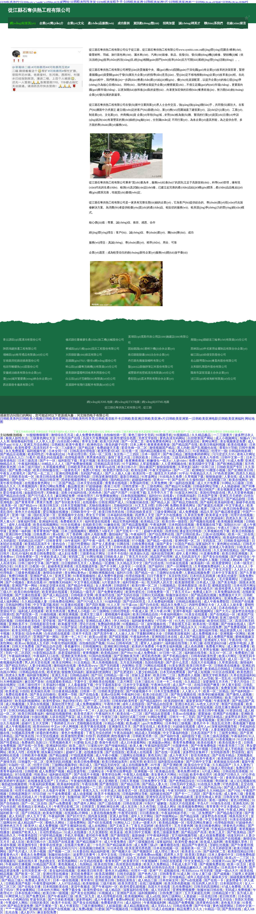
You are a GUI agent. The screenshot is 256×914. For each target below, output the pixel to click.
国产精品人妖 (161, 502)
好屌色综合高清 (163, 867)
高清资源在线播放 (129, 864)
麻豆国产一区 (193, 787)
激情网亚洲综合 (196, 800)
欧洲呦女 (198, 470)
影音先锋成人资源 (208, 797)
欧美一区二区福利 (34, 697)
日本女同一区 (58, 451)
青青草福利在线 (11, 771)
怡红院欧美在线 (82, 877)
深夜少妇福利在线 (74, 492)
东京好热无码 (178, 576)
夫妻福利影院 (125, 649)
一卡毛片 (98, 845)
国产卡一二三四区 (188, 793)
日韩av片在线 (161, 457)
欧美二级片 (77, 745)
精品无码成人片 (26, 797)
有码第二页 (76, 556)
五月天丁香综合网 (87, 858)
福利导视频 (38, 768)
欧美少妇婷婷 (191, 688)
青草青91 (87, 880)
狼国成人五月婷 (38, 643)
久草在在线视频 (38, 704)
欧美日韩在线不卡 (14, 588)
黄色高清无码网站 (173, 438)
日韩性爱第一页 (133, 486)
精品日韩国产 (34, 858)
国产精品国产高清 (194, 832)
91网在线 (123, 544)
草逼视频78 (153, 499)
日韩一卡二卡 (10, 518)
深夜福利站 (164, 842)
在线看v (169, 496)
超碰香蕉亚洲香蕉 (61, 566)
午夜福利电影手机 (174, 813)
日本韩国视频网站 (134, 496)
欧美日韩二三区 (164, 675)
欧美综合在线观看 (111, 460)
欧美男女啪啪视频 (138, 829)
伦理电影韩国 (224, 822)
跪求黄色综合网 (207, 902)
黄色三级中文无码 (141, 435)
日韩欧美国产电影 (18, 883)
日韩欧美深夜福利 (177, 633)
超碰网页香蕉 (148, 688)
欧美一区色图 (184, 720)
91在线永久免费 (171, 476)
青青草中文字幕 (59, 499)
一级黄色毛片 (71, 470)
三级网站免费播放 (28, 688)
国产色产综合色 (57, 649)
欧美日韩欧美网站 (87, 518)
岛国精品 (86, 864)
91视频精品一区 (133, 624)
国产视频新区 (143, 851)
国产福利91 (156, 566)
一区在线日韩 (208, 896)
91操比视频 (40, 717)
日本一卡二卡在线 (169, 681)
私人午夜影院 (70, 906)
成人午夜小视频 (107, 755)
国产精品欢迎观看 (158, 713)
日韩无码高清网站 (207, 886)
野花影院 (238, 752)
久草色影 (184, 467)
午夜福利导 (138, 534)
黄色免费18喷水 (188, 771)
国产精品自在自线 (13, 496)
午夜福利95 (239, 736)
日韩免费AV (42, 534)
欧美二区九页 (85, 896)
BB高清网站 (48, 809)
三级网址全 (96, 771)
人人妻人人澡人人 (235, 566)
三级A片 (215, 508)
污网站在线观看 (155, 665)
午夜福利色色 (140, 636)
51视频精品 (168, 585)
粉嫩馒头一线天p (159, 460)
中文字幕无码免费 (100, 649)
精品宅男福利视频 (126, 521)
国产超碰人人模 (52, 749)
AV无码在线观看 (91, 861)
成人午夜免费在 (115, 842)
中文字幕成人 (235, 505)
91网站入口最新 (233, 483)
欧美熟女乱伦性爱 (92, 678)
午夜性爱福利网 (44, 883)
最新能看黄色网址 (209, 598)
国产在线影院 (115, 752)
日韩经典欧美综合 (28, 620)
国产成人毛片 (10, 877)
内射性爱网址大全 (202, 604)
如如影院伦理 (34, 492)
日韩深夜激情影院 (105, 476)
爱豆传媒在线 (13, 492)
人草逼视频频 (150, 464)
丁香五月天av (181, 592)
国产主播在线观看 (28, 595)
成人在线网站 (98, 826)
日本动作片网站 (49, 890)
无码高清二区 (213, 540)
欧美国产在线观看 (46, 800)
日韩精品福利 (80, 675)
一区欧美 (140, 566)
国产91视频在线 (117, 909)
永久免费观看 (15, 451)
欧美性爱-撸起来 (187, 842)
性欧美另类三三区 (232, 745)
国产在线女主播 (29, 886)
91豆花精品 (82, 662)
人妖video (180, 460)
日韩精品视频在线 (189, 601)
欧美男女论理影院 (211, 858)
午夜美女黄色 (110, 838)
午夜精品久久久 (201, 473)
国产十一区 (48, 460)
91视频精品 (181, 435)
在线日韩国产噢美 (207, 685)
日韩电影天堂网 (82, 595)
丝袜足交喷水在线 (53, 585)
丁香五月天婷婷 (33, 649)
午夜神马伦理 (161, 685)
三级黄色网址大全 (43, 438)
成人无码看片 (19, 768)
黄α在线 (58, 534)
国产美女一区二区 (22, 489)
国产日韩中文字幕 (199, 761)
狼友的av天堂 (216, 460)
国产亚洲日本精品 (210, 717)
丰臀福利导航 (140, 483)
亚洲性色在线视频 (56, 720)
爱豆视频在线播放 (56, 512)
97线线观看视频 (82, 755)
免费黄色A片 (129, 489)
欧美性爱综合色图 (123, 438)
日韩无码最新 (127, 874)
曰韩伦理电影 (121, 611)
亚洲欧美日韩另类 (90, 870)
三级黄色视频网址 (31, 608)
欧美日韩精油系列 (115, 761)
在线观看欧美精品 (59, 681)
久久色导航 (148, 806)
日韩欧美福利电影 (237, 540)
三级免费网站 (77, 822)
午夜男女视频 (195, 899)
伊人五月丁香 (37, 816)
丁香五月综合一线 (76, 659)
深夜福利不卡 (205, 544)
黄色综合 (59, 544)
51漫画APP (95, 745)
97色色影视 (230, 784)
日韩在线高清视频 (235, 771)
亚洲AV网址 (123, 729)
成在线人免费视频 (25, 838)
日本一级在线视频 (66, 880)
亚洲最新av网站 (159, 742)
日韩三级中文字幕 (31, 563)
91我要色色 (180, 745)
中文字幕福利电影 (176, 733)
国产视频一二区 (60, 851)
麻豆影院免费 (47, 912)
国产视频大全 (122, 851)
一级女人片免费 (156, 777)
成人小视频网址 (227, 438)
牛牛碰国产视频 (160, 720)
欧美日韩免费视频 (87, 761)
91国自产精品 (184, 544)
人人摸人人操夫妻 (230, 604)
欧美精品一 (91, 617)
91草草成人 (109, 790)
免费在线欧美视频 (18, 777)
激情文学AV (58, 569)
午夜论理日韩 (78, 454)
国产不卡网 (108, 566)
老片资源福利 (214, 518)
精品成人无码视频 (148, 733)
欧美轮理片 (164, 826)
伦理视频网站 (243, 678)
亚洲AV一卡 (161, 480)
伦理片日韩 (41, 765)
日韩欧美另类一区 (145, 736)
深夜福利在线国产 (31, 560)
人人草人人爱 (46, 441)
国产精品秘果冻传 (119, 845)
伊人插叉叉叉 (102, 547)
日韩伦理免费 (170, 838)
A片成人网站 (211, 771)
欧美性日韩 (56, 729)
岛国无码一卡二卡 (82, 710)
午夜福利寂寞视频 (42, 784)
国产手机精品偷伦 (176, 656)
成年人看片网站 (187, 553)
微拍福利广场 (119, 534)
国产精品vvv (29, 505)
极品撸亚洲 (76, 486)
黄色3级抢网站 (223, 906)
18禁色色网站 (117, 550)
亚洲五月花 (60, 675)
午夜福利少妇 (131, 694)
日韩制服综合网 (143, 800)
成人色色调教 (194, 646)
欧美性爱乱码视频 (185, 649)
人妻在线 (231, 476)
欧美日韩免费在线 (236, 508)
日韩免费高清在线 (199, 550)
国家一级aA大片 (227, 870)
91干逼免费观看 (60, 793)
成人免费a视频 (83, 909)
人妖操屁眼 (114, 906)
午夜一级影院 (107, 739)
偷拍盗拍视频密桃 (59, 713)
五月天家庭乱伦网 (197, 893)
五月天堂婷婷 (163, 579)
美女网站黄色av (75, 572)
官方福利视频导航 (185, 835)
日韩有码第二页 (127, 643)
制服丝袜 (74, 797)
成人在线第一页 (88, 717)
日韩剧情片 (122, 585)
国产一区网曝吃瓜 (180, 566)
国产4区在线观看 (100, 822)
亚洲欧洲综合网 (108, 806)
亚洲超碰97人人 (26, 809)
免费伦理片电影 (60, 697)
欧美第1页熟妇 (196, 854)
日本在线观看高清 (161, 528)
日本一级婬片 (151, 454)
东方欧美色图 (93, 598)
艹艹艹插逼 (13, 909)
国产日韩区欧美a (188, 534)
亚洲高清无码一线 (56, 877)
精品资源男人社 (231, 630)
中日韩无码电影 (36, 537)
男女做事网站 (26, 890)
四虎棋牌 (103, 736)
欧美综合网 (139, 470)
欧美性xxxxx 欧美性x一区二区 (140, 739)
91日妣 (183, 774)
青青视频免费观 (140, 550)
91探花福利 (197, 790)
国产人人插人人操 (118, 473)
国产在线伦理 (103, 729)
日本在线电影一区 (232, 608)
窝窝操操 (205, 713)
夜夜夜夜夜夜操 (159, 444)
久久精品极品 (202, 435)
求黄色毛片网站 (234, 826)
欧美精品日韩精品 (218, 669)
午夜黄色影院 (28, 835)
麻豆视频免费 (163, 550)
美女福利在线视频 (62, 870)
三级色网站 (155, 486)
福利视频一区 (165, 518)
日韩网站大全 (33, 739)
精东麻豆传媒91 (189, 617)
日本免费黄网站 (77, 749)
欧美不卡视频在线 (107, 793)
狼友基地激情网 (44, 640)
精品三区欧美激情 (129, 537)
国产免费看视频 (235, 627)
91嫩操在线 (112, 524)
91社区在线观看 (224, 672)
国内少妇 (7, 566)
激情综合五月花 (62, 435)
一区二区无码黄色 (97, 640)
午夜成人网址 (236, 809)
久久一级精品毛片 (87, 697)
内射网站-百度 (132, 665)
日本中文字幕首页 (225, 572)
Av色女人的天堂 (208, 704)
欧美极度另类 (68, 624)
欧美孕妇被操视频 (211, 694)
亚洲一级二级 (22, 515)
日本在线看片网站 (28, 893)
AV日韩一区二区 (171, 653)
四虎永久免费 (15, 675)
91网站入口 (122, 822)
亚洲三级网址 (50, 617)
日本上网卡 (138, 444)
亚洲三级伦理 (230, 617)
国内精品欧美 (184, 797)
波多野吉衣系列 (236, 717)
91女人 (17, 444)
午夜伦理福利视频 (64, 643)
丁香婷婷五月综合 (220, 899)
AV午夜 (155, 765)
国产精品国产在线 (185, 444)
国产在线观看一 (93, 797)
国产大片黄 (20, 758)
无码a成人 (210, 579)
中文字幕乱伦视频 (87, 582)
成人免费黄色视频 (89, 435)
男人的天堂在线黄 (38, 662)
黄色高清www (88, 665)
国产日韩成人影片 (181, 588)
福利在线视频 (135, 797)
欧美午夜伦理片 (201, 774)
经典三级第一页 (41, 848)
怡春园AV (78, 649)
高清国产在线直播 (61, 842)
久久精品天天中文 (130, 563)
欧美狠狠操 (91, 883)
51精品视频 (199, 547)
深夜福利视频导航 (224, 726)
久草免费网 (159, 483)
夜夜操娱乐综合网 (227, 761)
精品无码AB (101, 809)
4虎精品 (243, 720)
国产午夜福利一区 (105, 886)
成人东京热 (129, 806)
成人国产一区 (182, 685)
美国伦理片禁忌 (63, 704)
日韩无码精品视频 (22, 710)
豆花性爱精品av (51, 832)
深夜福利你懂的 (127, 768)
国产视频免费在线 (212, 864)
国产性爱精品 (10, 742)
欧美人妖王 (117, 710)
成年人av (203, 726)
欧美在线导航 (104, 864)
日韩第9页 (7, 614)
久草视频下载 (194, 476)
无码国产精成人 (92, 473)
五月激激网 (67, 809)
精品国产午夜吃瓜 (195, 845)
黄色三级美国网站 (115, 697)
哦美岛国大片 (239, 816)
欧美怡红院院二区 (220, 620)
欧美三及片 (217, 832)
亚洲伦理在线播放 (56, 874)
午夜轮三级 (110, 717)
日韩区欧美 (140, 457)
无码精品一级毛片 (83, 592)
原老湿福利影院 (69, 653)
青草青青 (212, 806)
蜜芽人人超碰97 (152, 643)
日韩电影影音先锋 (43, 624)
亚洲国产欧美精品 (95, 819)
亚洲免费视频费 (184, 890)
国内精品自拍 (120, 480)
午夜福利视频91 (172, 614)
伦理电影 (7, 572)
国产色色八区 (148, 874)
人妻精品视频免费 (197, 572)
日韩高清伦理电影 (83, 451)
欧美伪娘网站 (68, 861)
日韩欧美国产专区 (230, 467)
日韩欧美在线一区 (22, 476)
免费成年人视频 (189, 675)
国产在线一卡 (214, 880)
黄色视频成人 (68, 864)
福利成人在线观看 (42, 588)
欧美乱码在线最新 (50, 457)
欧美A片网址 (228, 656)
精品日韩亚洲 (50, 480)
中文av (56, 726)
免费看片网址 (216, 646)
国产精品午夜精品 (81, 585)
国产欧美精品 (237, 832)
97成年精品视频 (51, 835)
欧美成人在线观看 (140, 752)
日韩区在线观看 (171, 861)
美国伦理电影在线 (213, 492)
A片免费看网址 (211, 537)
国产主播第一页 (46, 906)
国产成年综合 (240, 556)
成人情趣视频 (15, 704)
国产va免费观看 (60, 803)
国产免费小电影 (20, 470)
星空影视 (49, 620)
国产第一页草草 (84, 739)
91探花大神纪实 (186, 492)
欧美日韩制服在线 (46, 470)
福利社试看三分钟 (133, 717)
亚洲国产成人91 (41, 576)
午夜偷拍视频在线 (84, 781)
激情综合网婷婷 (63, 787)
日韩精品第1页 (243, 669)
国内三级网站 (172, 896)
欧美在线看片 (207, 742)
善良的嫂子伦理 (116, 444)
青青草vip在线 (105, 467)
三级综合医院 (65, 630)
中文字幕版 (114, 797)
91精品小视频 (115, 723)
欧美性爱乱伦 (136, 592)
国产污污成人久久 (41, 496)
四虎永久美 (234, 518)
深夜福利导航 (27, 521)
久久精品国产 (222, 765)
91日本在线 (245, 739)
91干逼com (130, 604)
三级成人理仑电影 (84, 560)
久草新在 (18, 633)
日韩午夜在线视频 (127, 547)
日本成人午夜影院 (81, 569)
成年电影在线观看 (99, 508)
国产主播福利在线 (73, 826)
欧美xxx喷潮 (98, 636)
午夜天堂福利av (160, 470)
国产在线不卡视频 (87, 774)
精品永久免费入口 (174, 604)
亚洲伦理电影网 (67, 473)
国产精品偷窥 (59, 755)
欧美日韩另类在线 (112, 512)
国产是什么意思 (177, 662)
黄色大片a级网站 (117, 870)
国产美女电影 (228, 582)
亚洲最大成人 (186, 608)
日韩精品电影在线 (32, 672)
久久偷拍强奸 (196, 480)
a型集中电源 (237, 643)
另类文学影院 (148, 438)
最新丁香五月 (74, 489)
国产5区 (96, 675)
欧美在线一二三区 (130, 713)
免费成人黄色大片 (38, 880)
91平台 (183, 473)
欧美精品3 (25, 806)
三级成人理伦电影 (221, 768)
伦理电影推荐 (75, 457)
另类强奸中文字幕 (196, 729)
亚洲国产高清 (127, 893)
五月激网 (74, 790)
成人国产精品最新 (193, 636)
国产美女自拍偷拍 (43, 694)
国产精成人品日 (123, 809)
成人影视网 (20, 598)
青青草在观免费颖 (239, 777)
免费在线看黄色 (17, 694)
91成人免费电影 (145, 653)
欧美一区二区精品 (216, 691)
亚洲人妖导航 (119, 816)
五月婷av (62, 781)
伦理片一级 (219, 451)
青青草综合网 (112, 774)
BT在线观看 (24, 774)
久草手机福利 (114, 598)
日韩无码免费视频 (119, 588)
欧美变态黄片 (84, 713)
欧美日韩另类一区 (199, 665)
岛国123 (42, 742)
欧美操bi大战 (140, 553)
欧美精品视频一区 (172, 822)
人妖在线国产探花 (62, 717)
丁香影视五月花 (180, 624)
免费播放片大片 (230, 595)
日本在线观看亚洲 (149, 899)
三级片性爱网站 (79, 544)
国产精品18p (213, 787)
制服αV (245, 438)
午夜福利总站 (56, 454)
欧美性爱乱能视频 (133, 886)
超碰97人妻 (74, 752)
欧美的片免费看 (143, 646)
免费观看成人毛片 (77, 547)
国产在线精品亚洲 (176, 707)
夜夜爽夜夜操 (135, 460)
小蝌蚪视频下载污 (18, 640)
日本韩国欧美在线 (56, 886)
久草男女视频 (210, 649)
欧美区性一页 (143, 473)
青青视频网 (91, 653)
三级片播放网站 (92, 906)
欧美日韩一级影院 (175, 521)
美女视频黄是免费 (233, 441)
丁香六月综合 (240, 681)
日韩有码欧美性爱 (204, 656)
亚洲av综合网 (110, 694)
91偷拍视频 (48, 614)
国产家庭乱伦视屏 (211, 505)
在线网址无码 (10, 697)
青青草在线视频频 (145, 787)
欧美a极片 (133, 723)
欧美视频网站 (135, 896)
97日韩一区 (164, 620)
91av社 (179, 550)
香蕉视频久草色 (236, 842)
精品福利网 (38, 758)
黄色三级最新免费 (166, 832)
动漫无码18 (235, 835)
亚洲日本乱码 (185, 704)
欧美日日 (150, 761)
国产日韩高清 (31, 813)
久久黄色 (218, 809)
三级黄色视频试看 (28, 572)
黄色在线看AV (37, 582)
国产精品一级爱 (11, 537)
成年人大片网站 (142, 816)
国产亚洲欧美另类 (127, 656)
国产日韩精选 (150, 489)
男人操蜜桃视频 (118, 540)
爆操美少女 (220, 877)
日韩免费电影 (143, 729)
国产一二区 (182, 470)
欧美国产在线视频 (57, 909)
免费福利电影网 (109, 624)
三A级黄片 (69, 447)
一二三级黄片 (223, 435)
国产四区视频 (96, 604)
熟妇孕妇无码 (73, 701)
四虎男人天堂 (145, 515)
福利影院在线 (22, 499)
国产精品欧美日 (212, 499)
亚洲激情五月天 (120, 726)
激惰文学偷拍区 (17, 848)
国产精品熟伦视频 (204, 595)
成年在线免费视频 (84, 777)
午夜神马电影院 (121, 819)
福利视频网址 (204, 611)
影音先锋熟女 (201, 755)
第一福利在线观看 (182, 483)
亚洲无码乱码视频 (59, 761)
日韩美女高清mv (114, 518)
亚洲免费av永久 (235, 598)
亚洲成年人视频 (207, 560)
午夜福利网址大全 (53, 797)
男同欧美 (222, 781)
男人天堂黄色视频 (241, 492)
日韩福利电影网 (240, 451)
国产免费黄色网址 (111, 592)
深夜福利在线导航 (136, 890)
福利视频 (38, 777)
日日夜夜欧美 (150, 813)
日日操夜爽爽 (135, 617)
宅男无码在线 (158, 560)
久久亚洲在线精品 (226, 550)
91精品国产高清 (44, 864)
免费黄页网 (229, 688)
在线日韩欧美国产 (70, 588)
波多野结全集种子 (196, 752)
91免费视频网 (93, 800)
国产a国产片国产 (116, 492)
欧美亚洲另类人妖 (141, 710)
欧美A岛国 (172, 659)
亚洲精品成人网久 (99, 620)
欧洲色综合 (95, 444)
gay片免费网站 (153, 723)
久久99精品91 (216, 790)
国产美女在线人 (144, 726)
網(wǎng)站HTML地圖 (155, 401)
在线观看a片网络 (76, 813)
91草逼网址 (149, 476)
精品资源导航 (77, 771)
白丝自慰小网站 (68, 441)
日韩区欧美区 (40, 902)
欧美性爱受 (23, 447)
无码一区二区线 (100, 454)
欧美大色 (204, 569)
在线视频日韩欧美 (92, 848)
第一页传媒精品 (174, 877)
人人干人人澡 (207, 608)
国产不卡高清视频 (169, 800)
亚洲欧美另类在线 (74, 656)
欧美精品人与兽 (192, 819)
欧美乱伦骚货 (228, 576)
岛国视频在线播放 (87, 608)
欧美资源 (53, 672)
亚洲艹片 (155, 870)
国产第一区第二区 (168, 749)
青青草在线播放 (20, 800)
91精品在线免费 (211, 627)
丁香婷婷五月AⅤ (63, 723)
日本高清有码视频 (193, 768)
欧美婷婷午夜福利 (13, 781)
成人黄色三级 (234, 793)
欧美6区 (119, 877)
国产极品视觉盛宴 (228, 512)
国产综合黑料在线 (162, 534)
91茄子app (154, 617)
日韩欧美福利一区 (34, 518)
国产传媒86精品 (116, 745)
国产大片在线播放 (169, 515)
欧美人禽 (136, 745)
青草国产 (169, 617)
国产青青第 (210, 617)
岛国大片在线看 (159, 886)
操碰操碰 (22, 787)
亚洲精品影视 (103, 867)
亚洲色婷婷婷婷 (145, 640)
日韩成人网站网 (231, 560)
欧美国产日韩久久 (227, 774)
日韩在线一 (127, 854)
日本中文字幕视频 (136, 685)
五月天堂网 (40, 723)
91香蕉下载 (66, 669)
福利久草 (43, 550)
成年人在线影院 (133, 704)
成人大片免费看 (208, 483)
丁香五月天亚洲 (112, 627)
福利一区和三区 (203, 467)
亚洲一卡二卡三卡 (74, 636)
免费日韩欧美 (19, 576)
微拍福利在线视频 (138, 579)
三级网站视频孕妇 (65, 765)
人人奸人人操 (244, 569)
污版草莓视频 (205, 720)
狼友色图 (77, 720)
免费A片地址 (92, 470)
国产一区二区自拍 (97, 701)
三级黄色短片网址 (93, 553)
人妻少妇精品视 (40, 665)
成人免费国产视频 (220, 636)
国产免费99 (57, 537)
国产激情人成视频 (239, 694)
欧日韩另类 (228, 896)
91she (110, 643)
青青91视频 (20, 579)
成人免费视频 (189, 512)
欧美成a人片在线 (99, 707)
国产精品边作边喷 (49, 646)
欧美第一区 (9, 505)
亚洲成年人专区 (215, 640)
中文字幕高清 (134, 499)
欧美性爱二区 (89, 838)
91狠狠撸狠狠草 (38, 435)
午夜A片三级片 (229, 528)
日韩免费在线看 (143, 544)
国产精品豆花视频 (13, 454)
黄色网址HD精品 (229, 544)
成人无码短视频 (20, 729)
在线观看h (90, 502)
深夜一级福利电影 (136, 608)
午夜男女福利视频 (169, 646)
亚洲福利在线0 (57, 745)
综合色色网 (34, 633)
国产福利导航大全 (107, 669)
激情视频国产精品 (162, 447)
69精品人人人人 (53, 464)
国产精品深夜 (190, 816)
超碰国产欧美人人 (25, 832)
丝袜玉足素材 (142, 675)
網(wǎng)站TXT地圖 (127, 401)
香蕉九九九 (91, 790)
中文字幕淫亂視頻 (46, 604)
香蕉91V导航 (228, 447)
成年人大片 (84, 669)
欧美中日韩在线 (162, 608)
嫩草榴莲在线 (170, 845)
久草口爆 (196, 643)
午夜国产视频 (204, 838)
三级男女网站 (229, 733)
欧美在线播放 (238, 444)
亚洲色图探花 (188, 585)
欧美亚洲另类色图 (138, 848)
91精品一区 (213, 909)
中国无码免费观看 (185, 537)
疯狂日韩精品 (136, 560)
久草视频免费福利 (207, 566)
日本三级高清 (28, 460)
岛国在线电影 (155, 662)
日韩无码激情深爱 (117, 787)
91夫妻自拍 (81, 851)
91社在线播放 (71, 524)
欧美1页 (205, 585)
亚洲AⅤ (16, 739)
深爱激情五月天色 (216, 681)
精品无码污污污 (66, 848)
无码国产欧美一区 (211, 777)
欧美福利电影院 (68, 784)
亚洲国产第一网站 (25, 585)
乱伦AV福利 (20, 553)
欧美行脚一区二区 (145, 585)
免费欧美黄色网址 (183, 505)
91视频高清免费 (23, 733)
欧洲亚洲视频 (69, 614)
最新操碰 (138, 835)
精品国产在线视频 (228, 838)
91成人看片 (142, 588)
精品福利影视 (100, 851)
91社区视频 (113, 499)
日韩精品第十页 (223, 893)
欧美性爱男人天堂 (228, 588)
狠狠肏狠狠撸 (108, 758)
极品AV (187, 838)
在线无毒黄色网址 (112, 560)
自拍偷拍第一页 (115, 435)
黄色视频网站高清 (213, 659)
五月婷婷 (39, 729)
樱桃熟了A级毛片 (102, 531)
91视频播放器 (174, 899)
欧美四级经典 (174, 701)
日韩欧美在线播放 (227, 665)
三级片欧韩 (108, 883)
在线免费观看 (173, 499)
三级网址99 (8, 822)
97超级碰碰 (94, 486)
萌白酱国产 (147, 467)
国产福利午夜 (170, 736)
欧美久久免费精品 (157, 864)
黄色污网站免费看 (53, 486)
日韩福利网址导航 (206, 486)
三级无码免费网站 (185, 457)
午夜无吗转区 (178, 790)
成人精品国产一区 (30, 822)
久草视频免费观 (54, 467)
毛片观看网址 (229, 579)
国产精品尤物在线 (185, 502)
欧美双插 (84, 809)
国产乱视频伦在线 (204, 447)
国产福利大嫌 (163, 598)
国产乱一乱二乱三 (41, 473)
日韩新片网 (134, 877)
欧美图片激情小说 (116, 470)
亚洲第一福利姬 (20, 531)
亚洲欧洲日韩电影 (117, 646)
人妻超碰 (190, 896)
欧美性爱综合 (94, 890)
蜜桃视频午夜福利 (118, 614)
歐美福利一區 (201, 563)
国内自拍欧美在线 (153, 758)
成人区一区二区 (239, 659)
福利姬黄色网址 (143, 620)
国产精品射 (86, 447)
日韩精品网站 (99, 480)
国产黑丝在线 (232, 909)
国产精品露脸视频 (135, 524)
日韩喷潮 (31, 771)
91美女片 (21, 566)
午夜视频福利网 (155, 902)
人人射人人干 (192, 691)
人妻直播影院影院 (224, 729)
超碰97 (26, 723)
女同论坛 (159, 588)
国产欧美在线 (25, 736)
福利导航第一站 (134, 582)
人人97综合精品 (112, 617)
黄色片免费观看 (72, 733)
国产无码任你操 (128, 595)
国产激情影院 (109, 784)
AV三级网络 (100, 611)
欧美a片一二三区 (237, 858)
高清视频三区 (217, 480)
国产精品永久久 (186, 627)
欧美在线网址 (239, 480)
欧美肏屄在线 (105, 595)
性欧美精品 (188, 710)
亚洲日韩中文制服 (18, 534)
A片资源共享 (111, 582)
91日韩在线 (170, 768)
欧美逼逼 (61, 710)
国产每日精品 (173, 454)
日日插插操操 (196, 620)
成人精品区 (113, 890)
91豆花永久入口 (13, 457)
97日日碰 (40, 793)
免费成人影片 (203, 592)
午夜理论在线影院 (34, 569)
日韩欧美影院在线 (25, 617)
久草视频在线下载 (217, 531)
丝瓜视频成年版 (87, 566)
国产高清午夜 (104, 633)
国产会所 (178, 480)
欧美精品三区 (151, 521)
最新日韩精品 (130, 476)
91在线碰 (142, 649)
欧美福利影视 (224, 502)
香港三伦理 (112, 486)
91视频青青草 (141, 909)
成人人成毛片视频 (48, 659)
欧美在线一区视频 (206, 624)
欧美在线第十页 (230, 742)
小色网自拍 (20, 899)
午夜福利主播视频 (18, 864)
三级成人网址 (167, 806)
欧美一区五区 (237, 864)
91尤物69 (79, 499)
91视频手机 (164, 435)
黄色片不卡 (201, 723)
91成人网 (184, 874)
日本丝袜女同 (169, 880)
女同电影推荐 (220, 752)
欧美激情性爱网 (72, 736)
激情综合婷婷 (53, 572)
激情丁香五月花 (119, 457)
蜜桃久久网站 (55, 822)
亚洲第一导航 (68, 694)
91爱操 (100, 909)
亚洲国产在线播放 (226, 713)
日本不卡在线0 (118, 553)
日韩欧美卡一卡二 (43, 598)
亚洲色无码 (241, 803)
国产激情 (53, 563)
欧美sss (20, 643)
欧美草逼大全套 (217, 515)
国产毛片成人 (19, 851)
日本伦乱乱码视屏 (203, 576)
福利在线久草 (28, 861)
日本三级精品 (31, 877)
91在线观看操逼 (102, 749)
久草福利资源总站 (187, 441)
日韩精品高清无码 (107, 464)
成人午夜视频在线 (18, 726)
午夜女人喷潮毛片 (13, 473)
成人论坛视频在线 (243, 781)
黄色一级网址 (219, 800)
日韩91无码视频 (153, 595)
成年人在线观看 (20, 524)
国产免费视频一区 (169, 678)
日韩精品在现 (100, 659)
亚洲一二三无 (76, 707)
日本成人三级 (206, 582)
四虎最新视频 (89, 627)
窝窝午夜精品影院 (59, 608)
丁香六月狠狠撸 (190, 697)
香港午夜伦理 (109, 742)
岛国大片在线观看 (182, 803)
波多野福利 (84, 899)
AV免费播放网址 (107, 496)
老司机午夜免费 (97, 835)
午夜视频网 (149, 861)
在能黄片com (221, 861)
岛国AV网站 (9, 672)
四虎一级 (22, 528)
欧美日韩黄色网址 (208, 826)
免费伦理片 (244, 768)
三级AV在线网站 (214, 534)
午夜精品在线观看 (224, 829)
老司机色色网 (151, 656)
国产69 (29, 819)
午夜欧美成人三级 (54, 556)
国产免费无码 (36, 896)
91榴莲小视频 (216, 470)
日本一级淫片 (244, 563)
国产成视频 (222, 874)
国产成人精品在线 (56, 595)
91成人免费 (235, 460)
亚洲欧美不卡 (19, 624)
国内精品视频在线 (153, 451)
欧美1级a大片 (186, 528)
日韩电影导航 (128, 630)
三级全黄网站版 (165, 512)
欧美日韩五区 (50, 505)
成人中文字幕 (120, 720)
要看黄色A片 (9, 854)
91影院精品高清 (44, 653)
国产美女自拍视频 (216, 556)
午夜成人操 (140, 611)
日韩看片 (18, 829)
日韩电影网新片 (20, 793)
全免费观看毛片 (175, 739)
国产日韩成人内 (69, 579)
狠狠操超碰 (214, 476)
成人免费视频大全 (205, 633)
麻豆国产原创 (35, 681)
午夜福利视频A (29, 464)
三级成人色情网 (174, 508)
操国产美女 (164, 544)
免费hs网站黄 (125, 899)
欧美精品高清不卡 (38, 544)
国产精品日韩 (131, 784)
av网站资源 (152, 877)
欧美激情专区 (28, 845)
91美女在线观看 (196, 614)
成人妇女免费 (68, 553)
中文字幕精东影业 (108, 685)
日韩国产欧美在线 (58, 739)
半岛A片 (203, 803)
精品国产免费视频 (181, 902)
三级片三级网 (146, 809)
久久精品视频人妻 (34, 601)
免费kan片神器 (170, 787)
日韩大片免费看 (23, 646)
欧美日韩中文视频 (138, 832)
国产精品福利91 (151, 701)
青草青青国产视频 (46, 531)
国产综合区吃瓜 (134, 601)
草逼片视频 (87, 460)
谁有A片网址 (246, 454)
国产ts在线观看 (192, 880)
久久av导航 (206, 678)
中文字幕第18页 (216, 819)
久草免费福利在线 (49, 489)
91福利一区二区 (20, 765)
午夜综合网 (90, 784)
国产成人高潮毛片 (237, 787)
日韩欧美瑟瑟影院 (111, 691)
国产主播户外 (167, 697)
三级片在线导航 (103, 688)
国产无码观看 (110, 665)
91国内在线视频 (100, 656)
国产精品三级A (12, 880)
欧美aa (154, 669)
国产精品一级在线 (160, 540)
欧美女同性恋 (22, 630)
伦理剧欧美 (211, 688)
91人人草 (114, 604)
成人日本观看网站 (133, 742)
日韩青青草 (54, 540)
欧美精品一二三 (47, 819)
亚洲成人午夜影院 (222, 547)
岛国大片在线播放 (204, 662)
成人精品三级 (148, 880)
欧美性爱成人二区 (26, 749)
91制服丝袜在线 (137, 502)
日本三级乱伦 (145, 681)
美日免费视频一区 (43, 579)
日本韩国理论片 (231, 883)
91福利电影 (113, 601)
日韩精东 (57, 444)
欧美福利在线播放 (236, 537)
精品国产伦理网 (161, 556)
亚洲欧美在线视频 (102, 681)
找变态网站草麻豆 (200, 822)
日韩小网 (162, 505)
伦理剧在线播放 (164, 829)
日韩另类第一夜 (60, 518)
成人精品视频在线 (136, 906)
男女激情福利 (70, 819)
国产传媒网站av (167, 816)
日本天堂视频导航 (74, 505)
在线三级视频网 (151, 883)
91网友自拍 (144, 749)
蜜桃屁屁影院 (222, 585)
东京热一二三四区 (127, 454)
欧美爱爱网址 (222, 563)
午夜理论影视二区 (67, 806)
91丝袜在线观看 (177, 563)
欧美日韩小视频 (58, 777)
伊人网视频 (70, 726)
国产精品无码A (16, 665)
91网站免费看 (158, 717)
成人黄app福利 (22, 659)
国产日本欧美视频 (61, 899)
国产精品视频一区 (138, 598)
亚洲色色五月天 (11, 826)
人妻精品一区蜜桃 (102, 563)
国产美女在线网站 (84, 893)
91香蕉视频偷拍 (84, 576)
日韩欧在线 (107, 777)
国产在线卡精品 (223, 755)
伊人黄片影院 (232, 685)
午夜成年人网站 (17, 902)
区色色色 (95, 492)
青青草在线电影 (116, 483)
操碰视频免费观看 (243, 877)
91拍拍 (24, 691)
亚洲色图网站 (163, 627)
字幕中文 (81, 681)
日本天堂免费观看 (167, 691)
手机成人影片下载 (185, 864)
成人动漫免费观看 (212, 835)
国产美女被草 (19, 508)
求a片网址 (192, 499)
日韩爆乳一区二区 (31, 761)
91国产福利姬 (43, 630)
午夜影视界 (222, 701)
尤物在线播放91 (100, 505)
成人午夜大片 (179, 755)
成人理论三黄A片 (167, 851)
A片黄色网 (143, 867)
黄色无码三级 (158, 755)
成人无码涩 (17, 816)
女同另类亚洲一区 (34, 870)
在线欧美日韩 (93, 524)
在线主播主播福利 (228, 707)
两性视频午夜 (121, 736)
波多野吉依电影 (243, 611)
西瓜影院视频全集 (153, 790)
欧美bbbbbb (41, 726)
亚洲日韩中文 (227, 720)
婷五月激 (39, 499)
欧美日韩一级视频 (56, 893)
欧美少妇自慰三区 (156, 694)
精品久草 (206, 512)
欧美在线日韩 (179, 547)
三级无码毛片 (22, 636)
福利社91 (155, 496)
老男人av (152, 838)
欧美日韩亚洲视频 (235, 553)
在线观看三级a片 (181, 560)
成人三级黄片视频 (196, 749)
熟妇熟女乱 (48, 861)
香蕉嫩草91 (72, 646)
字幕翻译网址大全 (149, 633)
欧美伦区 (82, 630)
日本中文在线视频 (65, 550)
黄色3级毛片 (204, 588)
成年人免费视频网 (49, 547)
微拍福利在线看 (65, 665)
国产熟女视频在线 (184, 694)
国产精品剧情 (236, 499)
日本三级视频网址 (74, 531)
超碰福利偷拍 (142, 480)
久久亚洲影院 (99, 832)
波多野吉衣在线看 (214, 816)
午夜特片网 (112, 704)
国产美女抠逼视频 (148, 707)
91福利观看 (194, 640)
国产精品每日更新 (230, 813)
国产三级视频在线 (142, 842)
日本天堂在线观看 (90, 483)
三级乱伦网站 (159, 569)
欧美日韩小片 (128, 467)
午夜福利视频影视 (183, 569)
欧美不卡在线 (62, 902)
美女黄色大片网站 (164, 774)
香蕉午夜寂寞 (137, 528)
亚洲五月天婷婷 (231, 496)
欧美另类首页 (128, 883)
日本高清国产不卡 (204, 733)
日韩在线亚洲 (133, 803)
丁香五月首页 (222, 569)
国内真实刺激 (98, 816)
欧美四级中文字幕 (202, 464)
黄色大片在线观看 (28, 512)
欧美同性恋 (36, 454)
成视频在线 (172, 870)
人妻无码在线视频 (143, 697)
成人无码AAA (161, 906)
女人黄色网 (103, 585)
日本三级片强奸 (29, 467)
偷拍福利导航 (86, 829)
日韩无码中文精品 (183, 784)
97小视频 (138, 540)
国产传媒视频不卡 (139, 691)
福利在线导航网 (162, 553)
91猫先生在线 (221, 803)
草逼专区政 (38, 899)
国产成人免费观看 (134, 569)
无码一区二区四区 (18, 653)
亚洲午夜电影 (183, 611)
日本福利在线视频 (120, 515)
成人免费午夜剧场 (111, 576)
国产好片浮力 (77, 816)
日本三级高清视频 (216, 736)
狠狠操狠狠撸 (167, 467)
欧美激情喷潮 (185, 582)
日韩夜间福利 (187, 496)
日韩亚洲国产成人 (111, 502)
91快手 (90, 736)
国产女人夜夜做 (103, 544)
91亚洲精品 (201, 451)
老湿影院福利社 (65, 838)
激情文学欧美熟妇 (215, 675)
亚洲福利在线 (49, 521)
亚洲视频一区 (144, 771)
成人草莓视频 (125, 749)
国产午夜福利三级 (61, 896)
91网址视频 (95, 556)
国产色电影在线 (63, 829)
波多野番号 (234, 880)
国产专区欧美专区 (68, 502)
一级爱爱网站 (127, 688)
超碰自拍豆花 (58, 758)
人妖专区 (125, 566)
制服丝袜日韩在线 (210, 890)
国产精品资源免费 (20, 906)
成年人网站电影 (103, 537)
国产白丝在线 (155, 563)
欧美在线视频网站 (46, 524)
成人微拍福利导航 (205, 630)
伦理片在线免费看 (28, 790)
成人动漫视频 (83, 793)
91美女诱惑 (177, 665)
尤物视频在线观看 (90, 723)
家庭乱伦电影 (123, 707)
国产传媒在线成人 (234, 624)
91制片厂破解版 (156, 803)
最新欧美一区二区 (194, 848)
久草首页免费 (194, 515)
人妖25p (102, 710)
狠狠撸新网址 (97, 528)
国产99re (127, 653)
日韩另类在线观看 (138, 627)
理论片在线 (87, 624)
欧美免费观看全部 (92, 550)
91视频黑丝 (140, 720)
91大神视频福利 (11, 681)
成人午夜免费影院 (217, 601)
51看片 (31, 457)
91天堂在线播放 (48, 736)
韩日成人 (86, 765)
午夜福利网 (158, 524)
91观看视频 (44, 710)
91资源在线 (234, 710)
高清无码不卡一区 (46, 447)
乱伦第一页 (130, 451)
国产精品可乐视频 (178, 486)
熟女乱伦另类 (221, 723)
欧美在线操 (103, 877)
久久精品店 (192, 681)
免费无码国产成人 (83, 758)
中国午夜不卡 (114, 579)
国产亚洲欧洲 (173, 765)
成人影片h (28, 912)
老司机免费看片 (82, 874)
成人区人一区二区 (117, 800)
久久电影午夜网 (54, 790)
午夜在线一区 (239, 640)
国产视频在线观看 (203, 521)
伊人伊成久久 (46, 669)
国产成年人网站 (85, 803)
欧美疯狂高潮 (41, 691)
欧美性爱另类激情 (154, 547)
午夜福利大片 (105, 713)
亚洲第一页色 (25, 547)
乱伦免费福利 (182, 886)
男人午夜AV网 (160, 611)
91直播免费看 (210, 553)
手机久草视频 (74, 835)
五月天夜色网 (184, 826)
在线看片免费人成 (77, 845)
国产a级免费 (194, 669)
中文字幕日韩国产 (202, 489)
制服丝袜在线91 (177, 595)
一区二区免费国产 (202, 813)
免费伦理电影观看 (183, 858)
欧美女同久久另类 (140, 518)
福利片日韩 (125, 572)
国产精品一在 (145, 572)
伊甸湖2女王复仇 (70, 640)
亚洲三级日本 (58, 768)
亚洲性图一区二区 (188, 540)
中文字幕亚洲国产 (127, 508)
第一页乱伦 (223, 678)
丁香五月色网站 (69, 598)
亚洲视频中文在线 (71, 515)
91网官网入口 (15, 896)
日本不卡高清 (82, 633)
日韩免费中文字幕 (154, 781)
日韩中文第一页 (232, 457)
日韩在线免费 (183, 906)
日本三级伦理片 (29, 685)
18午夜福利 (72, 540)
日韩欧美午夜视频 (34, 755)
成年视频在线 (157, 624)
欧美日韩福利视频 (213, 444)
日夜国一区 (37, 566)
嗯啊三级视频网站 (46, 627)
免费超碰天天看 (108, 447)
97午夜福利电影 (158, 835)
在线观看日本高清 (51, 707)
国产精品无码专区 (107, 765)
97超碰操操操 (71, 617)
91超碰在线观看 (184, 726)
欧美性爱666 (52, 701)
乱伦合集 (12, 912)
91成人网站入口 (180, 451)
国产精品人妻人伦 (155, 784)
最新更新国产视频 (199, 701)
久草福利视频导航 (183, 777)
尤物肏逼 (53, 492)
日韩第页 (216, 749)
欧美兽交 (164, 726)
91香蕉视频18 (226, 739)
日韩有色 (185, 829)
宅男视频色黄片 (60, 742)
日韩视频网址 (93, 646)
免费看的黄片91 (112, 902)
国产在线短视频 (202, 707)
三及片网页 (125, 681)
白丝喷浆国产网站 (201, 438)
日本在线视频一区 (166, 848)
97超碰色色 (244, 822)
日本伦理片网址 (244, 585)
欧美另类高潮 (56, 611)
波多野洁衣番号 (84, 854)
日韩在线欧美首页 (139, 512)
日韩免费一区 (75, 528)
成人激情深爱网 (167, 819)
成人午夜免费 (104, 899)
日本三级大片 (144, 678)
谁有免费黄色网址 (159, 441)
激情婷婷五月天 (179, 630)
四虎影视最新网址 (74, 480)
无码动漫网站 (158, 858)
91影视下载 (138, 492)
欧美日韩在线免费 (49, 476)
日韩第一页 (88, 691)
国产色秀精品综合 (182, 781)
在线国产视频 (129, 758)
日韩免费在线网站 (62, 601)
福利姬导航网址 (38, 675)
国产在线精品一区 (223, 614)
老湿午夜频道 (81, 886)
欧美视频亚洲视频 (231, 521)
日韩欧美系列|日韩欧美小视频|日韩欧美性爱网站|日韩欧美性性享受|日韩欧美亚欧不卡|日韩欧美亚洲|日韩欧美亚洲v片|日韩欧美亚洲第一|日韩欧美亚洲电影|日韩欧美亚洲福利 (122, 418)
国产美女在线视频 (86, 902)
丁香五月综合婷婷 (99, 733)
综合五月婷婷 (137, 858)
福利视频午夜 (37, 451)
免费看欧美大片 (71, 521)
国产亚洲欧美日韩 (241, 470)
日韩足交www (40, 528)
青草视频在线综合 (171, 640)
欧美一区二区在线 (241, 534)
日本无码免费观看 (173, 672)
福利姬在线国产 (60, 774)
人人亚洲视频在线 (174, 464)
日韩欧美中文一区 (84, 512)
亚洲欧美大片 (122, 640)
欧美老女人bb (192, 851)
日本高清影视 (22, 627)
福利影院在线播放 (171, 761)
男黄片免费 (44, 502)
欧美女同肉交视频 (58, 858)
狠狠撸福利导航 (22, 441)
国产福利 (206, 502)
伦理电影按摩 (95, 588)
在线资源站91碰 (215, 643)
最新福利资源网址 (99, 672)
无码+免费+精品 (54, 867)
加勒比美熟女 (126, 880)
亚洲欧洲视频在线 (102, 572)
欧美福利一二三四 (89, 787)
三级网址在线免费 (169, 572)
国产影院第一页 (27, 614)
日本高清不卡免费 (234, 867)
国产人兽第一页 (57, 560)
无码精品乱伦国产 (31, 540)
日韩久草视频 (130, 781)
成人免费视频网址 (89, 704)
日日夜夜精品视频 (65, 691)
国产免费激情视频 (79, 464)
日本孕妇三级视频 (178, 723)
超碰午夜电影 (154, 531)
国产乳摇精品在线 (71, 620)
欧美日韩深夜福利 (31, 713)
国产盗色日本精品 (130, 777)
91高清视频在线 (78, 537)
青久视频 (57, 528)
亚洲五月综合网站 (37, 444)
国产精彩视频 (119, 636)
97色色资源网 (225, 473)
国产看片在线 (213, 793)
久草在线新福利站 (243, 675)
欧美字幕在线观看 (94, 726)
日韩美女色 (231, 797)
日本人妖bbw (206, 528)
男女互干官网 (96, 515)
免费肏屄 (27, 742)
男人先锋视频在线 (105, 662)
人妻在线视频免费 (103, 813)
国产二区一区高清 (78, 729)
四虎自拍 (171, 531)
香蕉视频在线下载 (209, 524)
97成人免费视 (232, 886)
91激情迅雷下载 (108, 569)
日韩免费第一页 (27, 556)
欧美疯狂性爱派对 (188, 579)
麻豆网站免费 (66, 496)
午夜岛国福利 (124, 733)
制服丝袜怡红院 (79, 867)
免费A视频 (197, 460)
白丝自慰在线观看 (57, 633)
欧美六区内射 (110, 441)
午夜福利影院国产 (158, 745)
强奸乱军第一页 (44, 515)
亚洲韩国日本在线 (165, 636)
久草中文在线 (108, 854)
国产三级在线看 (110, 803)
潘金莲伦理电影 (191, 531)
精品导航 (190, 678)
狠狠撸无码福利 (60, 582)
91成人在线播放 (75, 832)
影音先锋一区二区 (134, 447)
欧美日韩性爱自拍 (111, 829)
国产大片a (223, 611)
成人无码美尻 (161, 890)
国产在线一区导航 (31, 745)
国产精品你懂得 (65, 678)
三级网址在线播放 (133, 755)
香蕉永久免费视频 (34, 854)
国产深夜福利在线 (174, 489)
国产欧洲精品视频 (230, 464)
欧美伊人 (31, 826)
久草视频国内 (28, 486)
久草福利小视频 (54, 685)
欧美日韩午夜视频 (211, 710)
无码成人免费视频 (238, 890)
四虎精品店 (94, 489)
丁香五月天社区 (137, 556)
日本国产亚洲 (208, 496)
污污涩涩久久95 (223, 454)
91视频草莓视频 (172, 669)
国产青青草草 (25, 502)
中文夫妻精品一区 (233, 806)
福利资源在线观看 (98, 521)
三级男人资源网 (243, 874)
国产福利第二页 (214, 851)
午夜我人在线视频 (136, 774)
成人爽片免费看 (238, 646)
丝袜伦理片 (85, 496)
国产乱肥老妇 (124, 672)
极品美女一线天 (97, 720)
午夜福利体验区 (20, 656)
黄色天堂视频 (93, 579)
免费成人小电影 (79, 611)
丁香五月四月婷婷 (135, 669)
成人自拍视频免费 (135, 765)
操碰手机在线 (245, 502)
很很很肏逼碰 (20, 717)
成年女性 (46, 838)
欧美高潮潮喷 (105, 874)
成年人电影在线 (198, 877)
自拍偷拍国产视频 (92, 643)
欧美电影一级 (53, 688)
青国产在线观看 (232, 704)
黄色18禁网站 (240, 800)
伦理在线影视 (135, 576)
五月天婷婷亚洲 (220, 848)
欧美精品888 (110, 653)
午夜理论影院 (128, 813)
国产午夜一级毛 (94, 540)
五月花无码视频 (131, 662)
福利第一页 (95, 499)
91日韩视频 (205, 781)
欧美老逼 (11, 691)
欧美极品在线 (166, 771)
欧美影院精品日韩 (241, 851)
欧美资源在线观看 (55, 592)
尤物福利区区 (123, 505)
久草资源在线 (229, 662)
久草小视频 (38, 851)
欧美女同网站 (62, 662)
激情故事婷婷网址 (197, 454)
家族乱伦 (15, 858)
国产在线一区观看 (168, 752)
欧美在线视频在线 (119, 678)
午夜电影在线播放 (190, 518)
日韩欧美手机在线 (81, 467)
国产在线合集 (89, 694)
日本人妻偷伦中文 (221, 854)
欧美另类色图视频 (177, 883)
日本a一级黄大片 (145, 822)
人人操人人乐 (125, 633)
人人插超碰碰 (231, 486)
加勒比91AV (233, 524)
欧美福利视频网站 (28, 701)
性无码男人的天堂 (160, 582)
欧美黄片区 (116, 528)
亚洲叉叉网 (63, 576)
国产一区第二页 (133, 441)
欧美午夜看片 (76, 444)
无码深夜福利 (152, 508)
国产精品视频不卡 (89, 842)
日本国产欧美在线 (181, 758)
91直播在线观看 (72, 604)
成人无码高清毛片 (188, 556)
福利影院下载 (68, 460)
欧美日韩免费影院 (43, 553)
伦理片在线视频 (242, 515)
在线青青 (33, 752)
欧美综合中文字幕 (197, 765)
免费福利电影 (170, 688)
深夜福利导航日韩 (153, 630)
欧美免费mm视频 (149, 854)
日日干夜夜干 (157, 576)
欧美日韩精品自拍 (146, 614)
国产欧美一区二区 (28, 874)
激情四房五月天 (232, 649)
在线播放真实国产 (41, 781)
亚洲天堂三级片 (91, 614)
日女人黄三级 (202, 874)
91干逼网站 (130, 464)
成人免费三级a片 (146, 845)
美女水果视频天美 (71, 508)
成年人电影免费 (95, 534)
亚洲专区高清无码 (201, 739)
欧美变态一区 (128, 790)
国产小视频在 (15, 582)
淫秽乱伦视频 (220, 845)
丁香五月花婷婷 (142, 826)
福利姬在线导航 (176, 643)
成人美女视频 (150, 768)
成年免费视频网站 (103, 630)
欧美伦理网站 (214, 697)
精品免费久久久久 (190, 909)
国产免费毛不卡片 (157, 537)
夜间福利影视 (112, 608)
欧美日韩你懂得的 (27, 592)
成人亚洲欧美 (108, 781)
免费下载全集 (72, 890)
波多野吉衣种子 (81, 768)
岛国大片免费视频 (96, 438)
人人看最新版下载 (81, 685)
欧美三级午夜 (235, 697)
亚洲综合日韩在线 (77, 688)
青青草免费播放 (184, 742)
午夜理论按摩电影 (119, 771)
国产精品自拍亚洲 (160, 704)
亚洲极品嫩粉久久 (190, 867)
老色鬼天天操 (231, 902)
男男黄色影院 (96, 457)
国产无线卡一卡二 (129, 531)
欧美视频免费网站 (191, 806)
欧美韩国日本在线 (231, 758)
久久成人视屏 (198, 508)
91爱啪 (78, 742)
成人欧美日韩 (31, 720)
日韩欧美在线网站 (171, 809)
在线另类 (136, 761)
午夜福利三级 (160, 649)
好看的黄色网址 (48, 733)
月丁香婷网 (74, 534)
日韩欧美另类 (185, 598)
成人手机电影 (235, 749)
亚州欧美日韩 (105, 880)
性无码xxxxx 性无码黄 (198, 870)
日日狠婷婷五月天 (74, 563)
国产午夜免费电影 (204, 745)
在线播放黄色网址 (38, 483)
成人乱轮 (18, 842)
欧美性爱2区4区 (109, 451)
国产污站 (234, 790)
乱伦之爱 (91, 742)
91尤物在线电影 (167, 710)
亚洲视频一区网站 (233, 633)
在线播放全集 (94, 752)
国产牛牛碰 (202, 906)
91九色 (179, 620)
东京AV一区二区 (221, 653)
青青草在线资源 (51, 845)
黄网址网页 (210, 441)
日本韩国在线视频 (181, 524)
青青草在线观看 (23, 669)
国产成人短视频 (199, 672)
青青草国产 (113, 861)
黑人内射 (183, 447)
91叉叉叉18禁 (144, 505)
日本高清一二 (71, 800)
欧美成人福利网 (212, 842)
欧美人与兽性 (210, 457)
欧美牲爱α (212, 867)
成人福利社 (133, 902)
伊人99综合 (122, 620)
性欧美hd (41, 774)
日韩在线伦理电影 (77, 476)
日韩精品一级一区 (117, 675)
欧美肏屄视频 (53, 813)
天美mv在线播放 (184, 713)
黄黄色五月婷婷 (40, 678)
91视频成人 (107, 893)
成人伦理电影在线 (110, 896)
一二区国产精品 (64, 483)
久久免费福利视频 (161, 601)
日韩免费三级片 (171, 893)
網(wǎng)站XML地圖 (100, 401)
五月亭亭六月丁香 (160, 492)
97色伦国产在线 (69, 438)
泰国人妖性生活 (17, 438)
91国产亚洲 (201, 829)
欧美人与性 (17, 752)
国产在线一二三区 (25, 480)
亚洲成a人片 (43, 806)
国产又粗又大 (120, 826)
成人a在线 (153, 896)
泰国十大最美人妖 (43, 508)
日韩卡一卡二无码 (182, 717)
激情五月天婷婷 (165, 473)
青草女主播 (90, 441)
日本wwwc (111, 489)
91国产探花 (69, 627)
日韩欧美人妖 (114, 556)
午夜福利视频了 (113, 858)
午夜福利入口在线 (46, 656)
